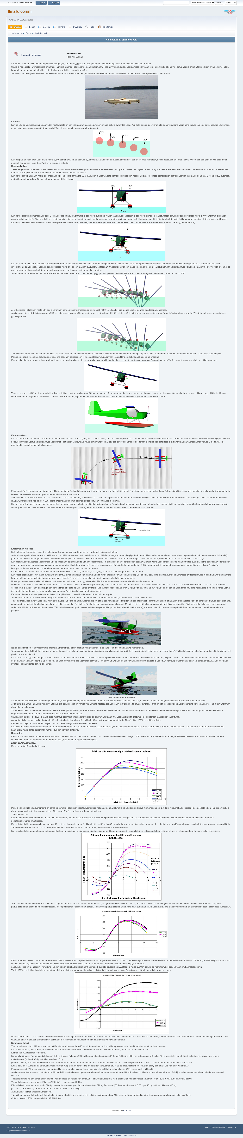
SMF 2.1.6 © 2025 (13, 1127)
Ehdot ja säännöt (218, 1127)
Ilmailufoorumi (20, 11)
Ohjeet (208, 1127)
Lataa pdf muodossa (31, 55)
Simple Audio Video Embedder (18, 1130)
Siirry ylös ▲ (232, 1127)
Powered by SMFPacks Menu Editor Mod (121, 1135)
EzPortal (127, 1110)
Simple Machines (28, 1127)
